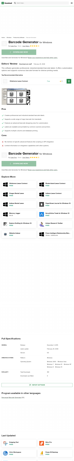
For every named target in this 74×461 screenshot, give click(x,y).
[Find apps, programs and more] (41, 3)
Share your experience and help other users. (43, 58)
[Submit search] (15, 3)
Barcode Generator (30, 42)
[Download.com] (7, 3)
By (12, 46)
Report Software (37, 385)
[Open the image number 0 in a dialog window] (16, 96)
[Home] (3, 38)
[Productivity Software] (18, 38)
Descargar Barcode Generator (11, 398)
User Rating (31, 46)
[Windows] (9, 38)
